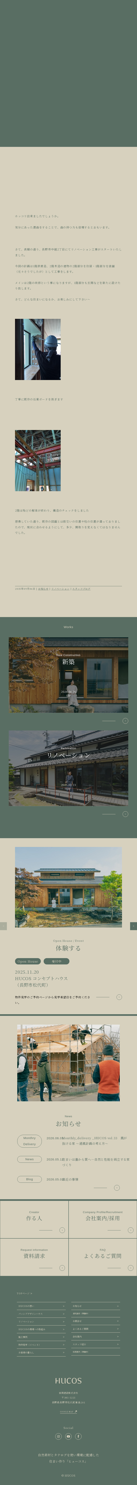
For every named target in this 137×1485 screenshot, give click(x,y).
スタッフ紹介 (79, 1344)
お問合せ (77, 1321)
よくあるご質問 (80, 1328)
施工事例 (22, 1337)
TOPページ (23, 1293)
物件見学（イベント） (29, 1344)
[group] (68, 926)
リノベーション (60, 588)
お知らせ (43, 588)
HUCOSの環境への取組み (31, 1329)
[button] (3, 926)
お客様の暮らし (26, 1352)
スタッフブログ (81, 588)
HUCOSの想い (26, 1306)
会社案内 (77, 1336)
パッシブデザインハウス (30, 1313)
